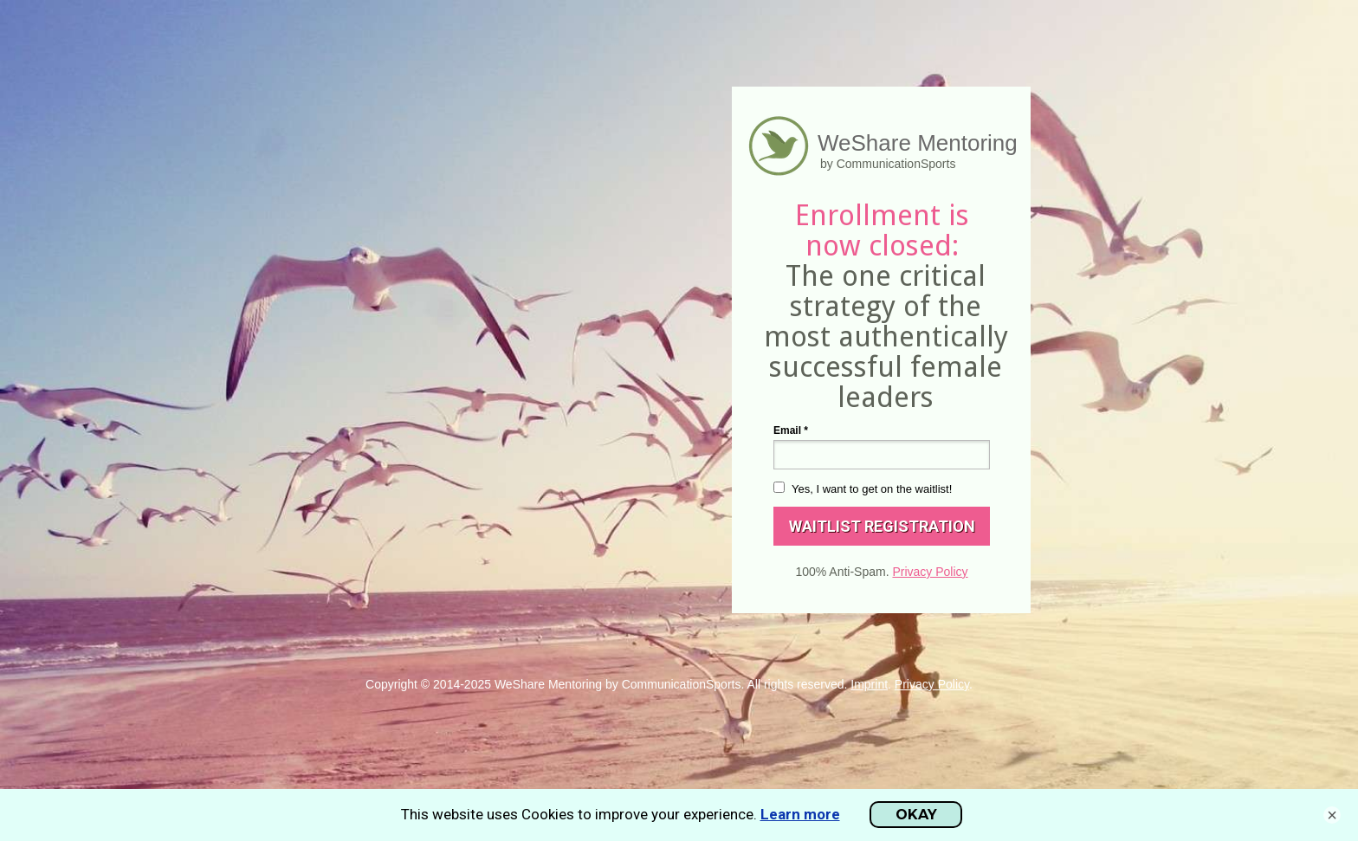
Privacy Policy (929, 572)
